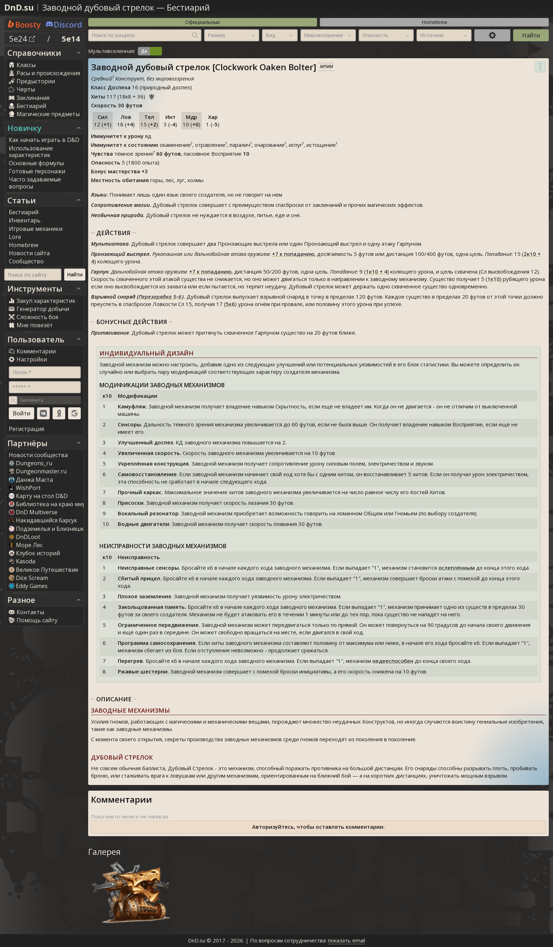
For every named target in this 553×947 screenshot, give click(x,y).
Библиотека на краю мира (49, 504)
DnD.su (19, 7)
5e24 (22, 38)
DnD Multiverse (33, 512)
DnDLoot (24, 537)
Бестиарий (188, 7)
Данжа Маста (31, 480)
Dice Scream (28, 578)
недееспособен (392, 660)
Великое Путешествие (43, 570)
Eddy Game (28, 586)
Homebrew (434, 22)
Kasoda (22, 561)
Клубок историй (34, 553)
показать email (346, 940)
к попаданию (293, 253)
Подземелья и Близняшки (48, 529)
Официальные (202, 22)
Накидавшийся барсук (43, 520)
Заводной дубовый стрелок (98, 7)
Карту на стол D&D (38, 496)
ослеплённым (456, 567)
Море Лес (26, 545)
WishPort (25, 488)
